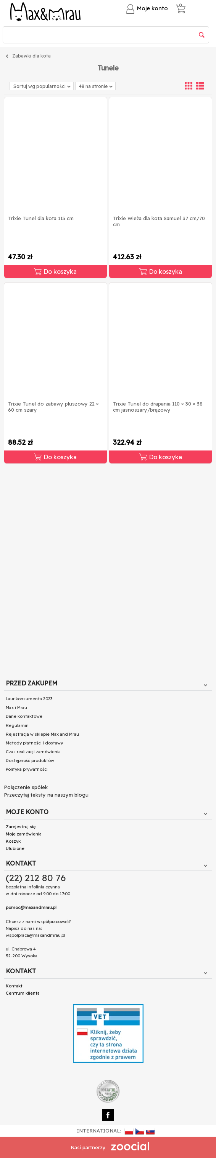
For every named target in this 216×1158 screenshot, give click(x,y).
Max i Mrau (16, 707)
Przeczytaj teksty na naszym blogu (46, 795)
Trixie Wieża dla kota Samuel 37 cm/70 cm (159, 221)
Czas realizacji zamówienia (33, 751)
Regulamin (17, 725)
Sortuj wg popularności (42, 86)
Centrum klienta (23, 993)
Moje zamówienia (24, 834)
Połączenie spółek (26, 787)
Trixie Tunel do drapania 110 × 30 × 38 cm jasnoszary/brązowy (158, 407)
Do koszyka (55, 271)
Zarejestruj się (20, 826)
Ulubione (15, 848)
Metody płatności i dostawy (34, 743)
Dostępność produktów (30, 760)
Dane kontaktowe (24, 716)
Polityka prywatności (27, 769)
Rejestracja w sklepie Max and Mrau (42, 734)
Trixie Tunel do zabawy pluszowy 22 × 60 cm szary (53, 407)
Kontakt (14, 986)
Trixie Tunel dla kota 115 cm (41, 218)
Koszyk (13, 841)
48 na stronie (96, 86)
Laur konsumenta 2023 (29, 698)
